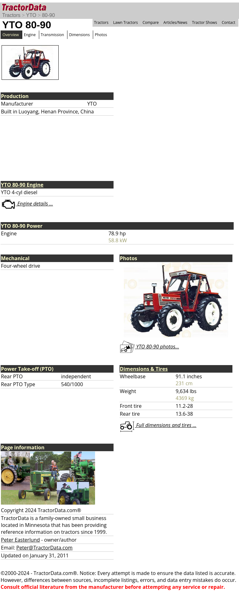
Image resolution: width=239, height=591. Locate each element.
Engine (30, 34)
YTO (31, 15)
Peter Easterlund (20, 539)
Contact (228, 22)
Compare (150, 22)
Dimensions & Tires (144, 368)
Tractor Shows (204, 22)
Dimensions (79, 34)
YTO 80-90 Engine (22, 184)
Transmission (52, 34)
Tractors (11, 15)
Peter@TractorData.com (44, 547)
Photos (101, 34)
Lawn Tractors (125, 22)
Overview (11, 34)
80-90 (48, 15)
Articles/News (175, 22)
